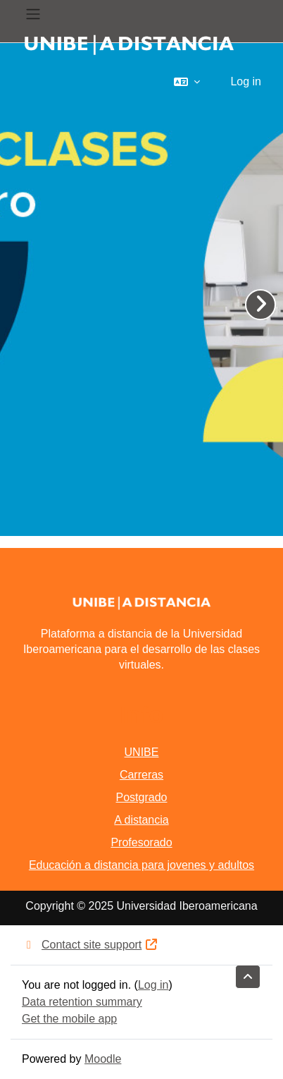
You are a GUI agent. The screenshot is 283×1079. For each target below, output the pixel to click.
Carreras (141, 775)
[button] (186, 82)
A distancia (141, 820)
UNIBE (142, 752)
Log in (245, 81)
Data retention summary (82, 1002)
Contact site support (90, 945)
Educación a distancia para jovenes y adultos (141, 865)
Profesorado (141, 842)
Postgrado (142, 797)
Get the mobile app (69, 1019)
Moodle (102, 1059)
